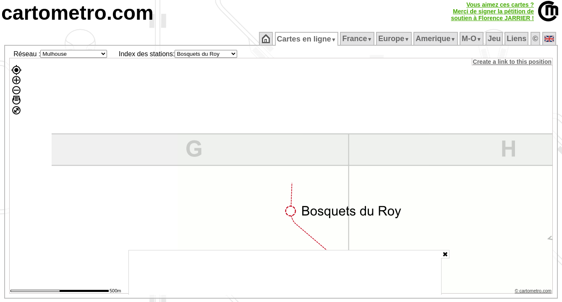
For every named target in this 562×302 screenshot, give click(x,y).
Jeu (494, 38)
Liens (517, 38)
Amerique (436, 38)
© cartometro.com (533, 291)
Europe (394, 38)
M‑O (472, 38)
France (358, 38)
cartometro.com (77, 13)
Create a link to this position (512, 61)
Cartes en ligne (307, 39)
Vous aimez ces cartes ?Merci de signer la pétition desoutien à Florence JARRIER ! (492, 11)
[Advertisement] (285, 273)
